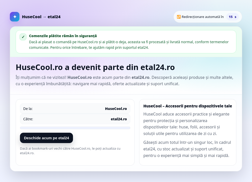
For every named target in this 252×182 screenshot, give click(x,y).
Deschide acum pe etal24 (46, 138)
